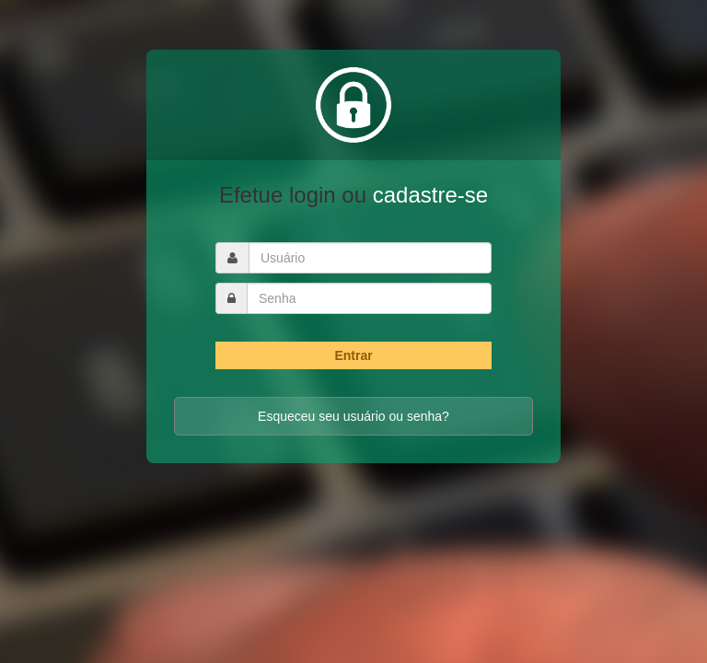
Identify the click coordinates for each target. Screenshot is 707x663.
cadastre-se (430, 194)
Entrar (353, 355)
